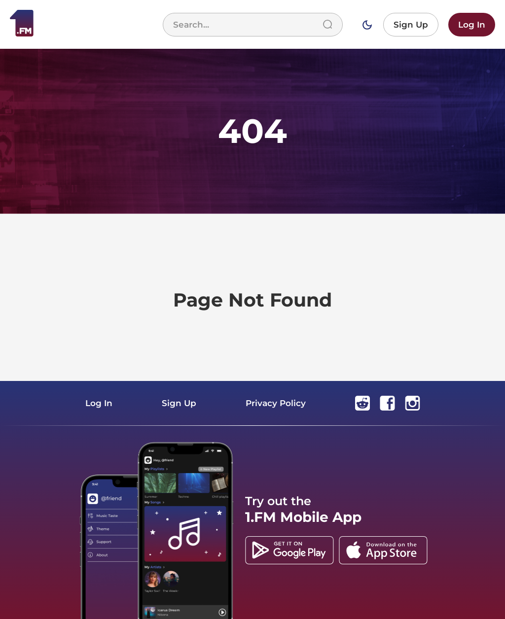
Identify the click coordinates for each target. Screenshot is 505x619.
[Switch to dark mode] (367, 24)
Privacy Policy (276, 403)
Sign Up (411, 25)
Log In (471, 25)
